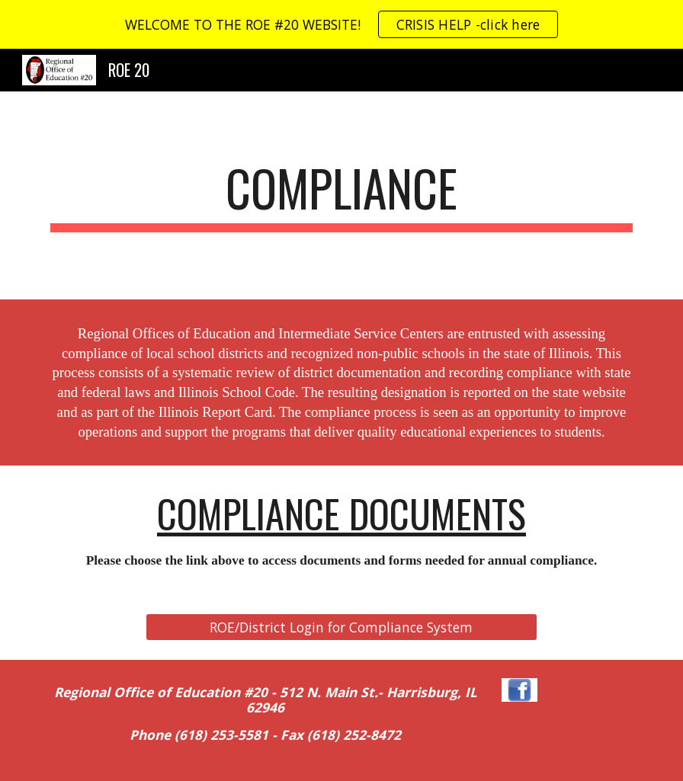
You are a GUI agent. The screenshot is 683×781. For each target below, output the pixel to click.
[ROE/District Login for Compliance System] (341, 627)
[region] (341, 24)
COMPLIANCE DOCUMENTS (341, 513)
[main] (341, 195)
